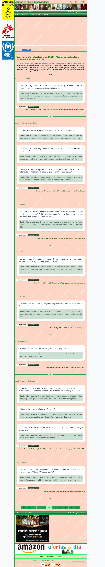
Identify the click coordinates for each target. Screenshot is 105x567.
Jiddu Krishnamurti (22, 78)
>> (77, 507)
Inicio (17, 14)
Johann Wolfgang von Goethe (26, 123)
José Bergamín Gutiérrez (25, 381)
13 (66, 507)
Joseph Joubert (21, 462)
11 (54, 507)
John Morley (20, 296)
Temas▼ (31, 14)
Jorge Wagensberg (22, 341)
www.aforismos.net (78, 561)
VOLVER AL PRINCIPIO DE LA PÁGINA (50, 556)
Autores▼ (23, 14)
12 (60, 507)
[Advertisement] (51, 31)
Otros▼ (45, 14)
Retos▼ (39, 14)
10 (49, 507)
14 (71, 507)
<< (24, 507)
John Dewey (20, 252)
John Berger (20, 204)
